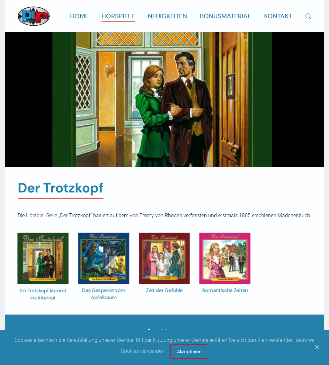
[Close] (317, 347)
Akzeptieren (189, 351)
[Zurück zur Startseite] (34, 16)
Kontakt (278, 16)
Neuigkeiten (167, 16)
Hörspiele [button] (118, 16)
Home (79, 16)
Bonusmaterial (225, 16)
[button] (308, 16)
